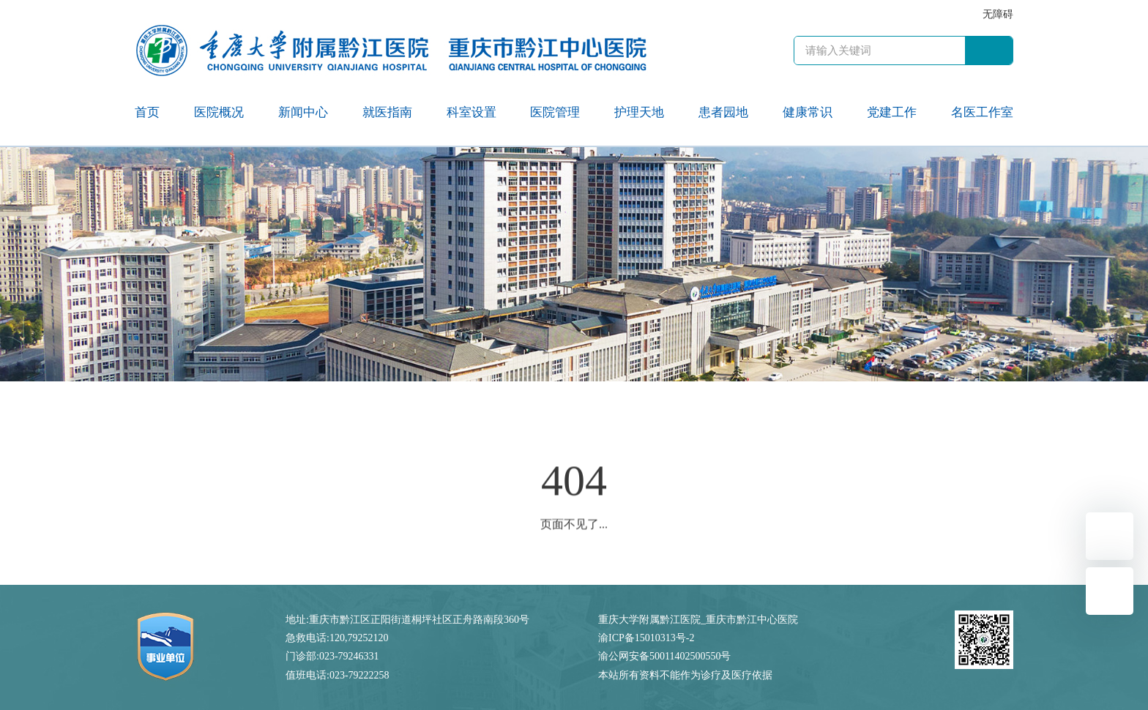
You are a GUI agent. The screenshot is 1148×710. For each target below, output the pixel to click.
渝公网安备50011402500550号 (664, 656)
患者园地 (723, 112)
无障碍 (998, 14)
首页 (147, 112)
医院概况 (219, 112)
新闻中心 (303, 112)
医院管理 (555, 112)
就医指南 (387, 112)
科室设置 (471, 112)
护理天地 (639, 112)
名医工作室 (982, 112)
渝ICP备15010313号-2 (646, 637)
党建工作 (892, 112)
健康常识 (807, 112)
